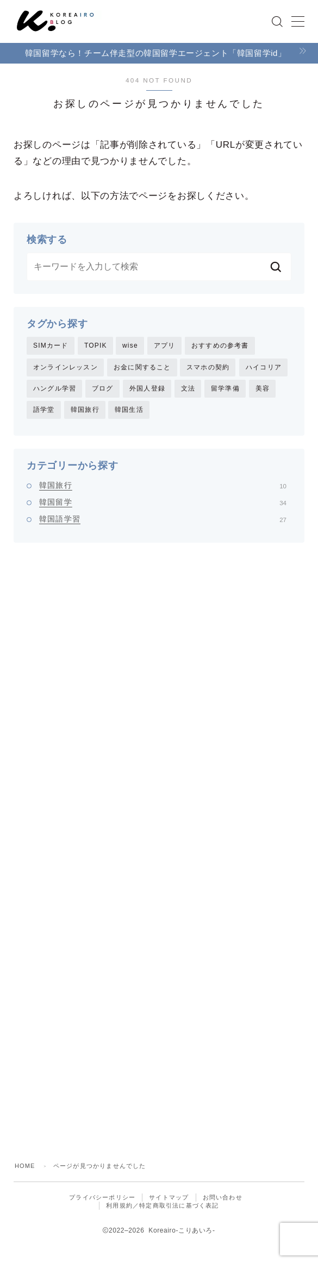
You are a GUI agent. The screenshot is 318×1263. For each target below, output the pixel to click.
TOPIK (95, 345)
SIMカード (50, 345)
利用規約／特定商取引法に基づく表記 (162, 1206)
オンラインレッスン (65, 367)
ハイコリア (264, 367)
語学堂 (44, 410)
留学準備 (225, 389)
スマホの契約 (207, 367)
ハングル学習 (54, 389)
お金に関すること (142, 367)
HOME (25, 1167)
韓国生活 (129, 410)
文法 (188, 389)
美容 (262, 389)
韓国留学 (162, 502)
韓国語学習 (162, 519)
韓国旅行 (85, 410)
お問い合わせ (222, 1198)
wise (130, 345)
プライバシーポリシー (102, 1198)
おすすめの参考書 (220, 345)
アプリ (165, 345)
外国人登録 (147, 389)
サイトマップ (169, 1198)
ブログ (103, 389)
